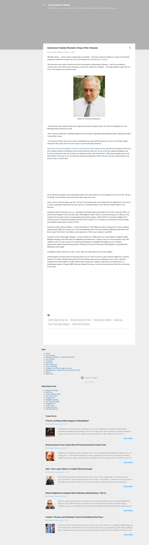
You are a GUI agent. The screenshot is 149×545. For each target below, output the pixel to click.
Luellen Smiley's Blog (53, 394)
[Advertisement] (89, 27)
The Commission (51, 364)
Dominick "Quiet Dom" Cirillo (80, 320)
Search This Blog (51, 366)
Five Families (50, 359)
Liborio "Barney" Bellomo (102, 320)
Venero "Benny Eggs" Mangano (58, 324)
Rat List (48, 372)
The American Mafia (52, 401)
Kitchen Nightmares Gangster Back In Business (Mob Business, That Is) (76, 493)
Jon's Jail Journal (51, 396)
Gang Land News (51, 407)
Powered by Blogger (89, 378)
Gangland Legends (52, 399)
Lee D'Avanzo (50, 355)
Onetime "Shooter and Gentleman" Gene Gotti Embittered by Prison (74, 517)
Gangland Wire (51, 403)
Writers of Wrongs (52, 390)
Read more (128, 438)
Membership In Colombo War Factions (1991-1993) (63, 370)
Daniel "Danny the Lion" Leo (58, 320)
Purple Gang (118, 320)
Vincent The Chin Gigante (81, 324)
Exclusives (49, 361)
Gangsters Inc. (50, 398)
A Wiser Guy (50, 405)
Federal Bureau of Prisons (99, 59)
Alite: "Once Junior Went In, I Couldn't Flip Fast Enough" (69, 469)
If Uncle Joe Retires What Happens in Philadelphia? (67, 421)
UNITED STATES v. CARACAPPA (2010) (60, 357)
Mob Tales (49, 392)
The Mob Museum (52, 409)
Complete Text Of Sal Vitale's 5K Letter (59, 368)
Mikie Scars (50, 374)
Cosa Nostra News (59, 5)
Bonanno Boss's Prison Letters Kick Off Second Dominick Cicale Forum (76, 445)
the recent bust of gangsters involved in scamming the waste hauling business (78, 148)
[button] (130, 48)
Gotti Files (49, 363)
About (48, 353)
